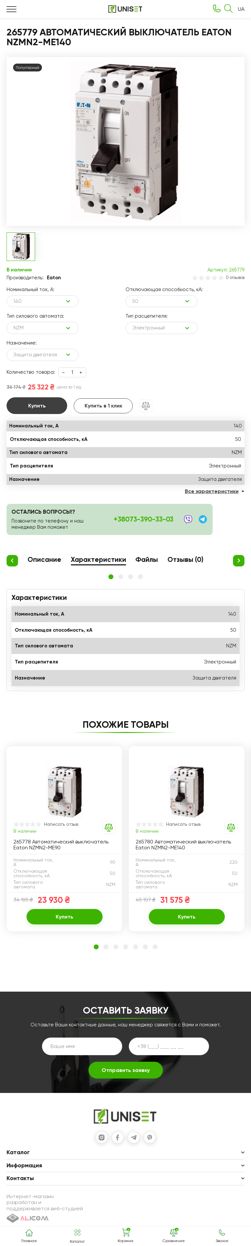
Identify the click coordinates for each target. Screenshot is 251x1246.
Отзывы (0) (185, 560)
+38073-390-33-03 (143, 519)
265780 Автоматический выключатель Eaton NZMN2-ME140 (183, 845)
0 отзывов (235, 278)
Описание (44, 560)
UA (241, 9)
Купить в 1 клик (103, 406)
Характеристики (98, 560)
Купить (37, 406)
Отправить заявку (126, 1070)
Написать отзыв (61, 824)
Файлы (146, 560)
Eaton (54, 277)
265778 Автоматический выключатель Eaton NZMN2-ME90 (60, 845)
